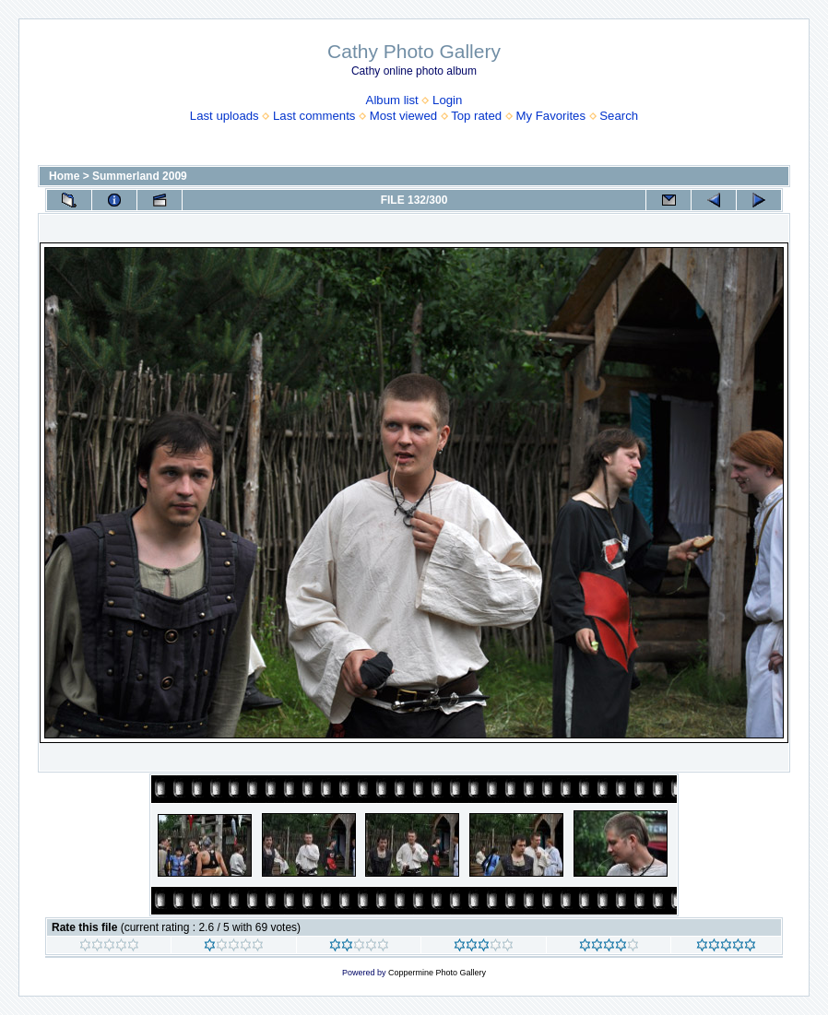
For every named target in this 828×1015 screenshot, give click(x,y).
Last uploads (224, 116)
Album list (392, 100)
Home (64, 176)
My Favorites (551, 116)
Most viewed (403, 116)
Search (618, 116)
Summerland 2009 (139, 176)
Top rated (476, 116)
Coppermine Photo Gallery (437, 972)
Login (447, 100)
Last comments (314, 116)
